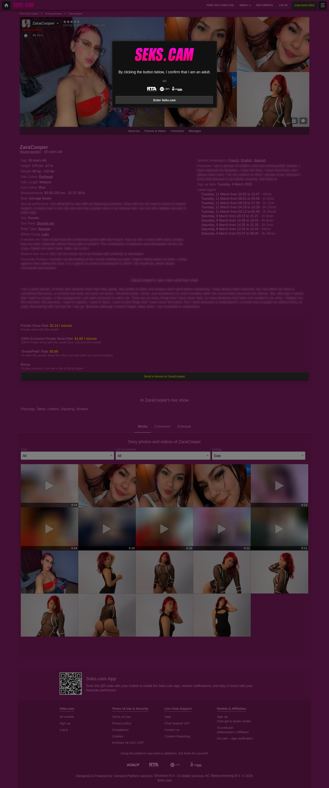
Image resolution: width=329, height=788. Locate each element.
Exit (164, 81)
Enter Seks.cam (164, 100)
